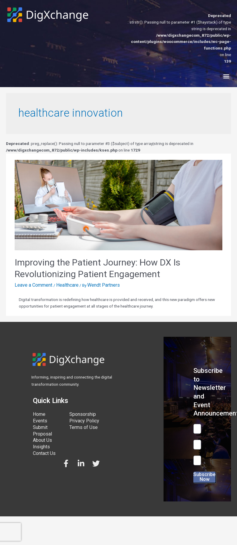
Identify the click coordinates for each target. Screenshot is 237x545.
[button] (226, 76)
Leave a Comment (33, 285)
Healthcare (67, 285)
